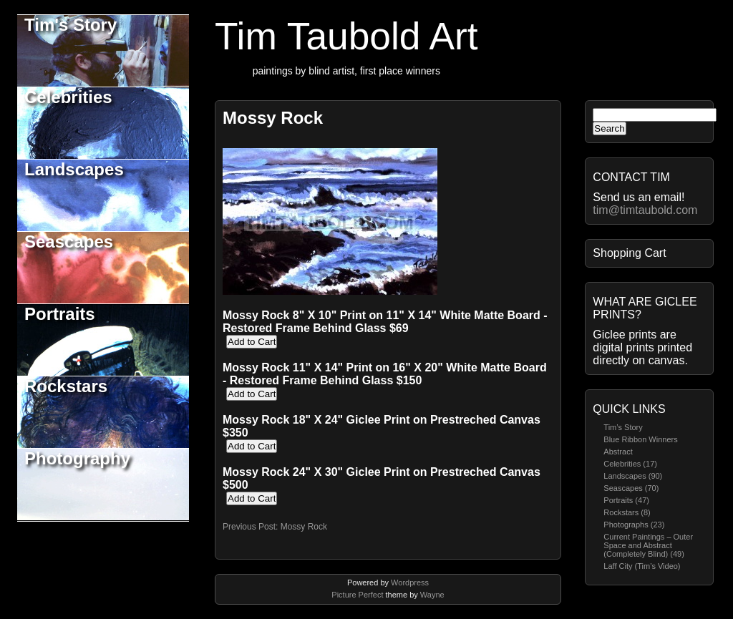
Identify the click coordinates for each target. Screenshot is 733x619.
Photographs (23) (633, 524)
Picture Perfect (357, 594)
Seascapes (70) (631, 488)
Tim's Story (70, 24)
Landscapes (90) (632, 476)
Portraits (59, 313)
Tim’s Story (622, 427)
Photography (77, 458)
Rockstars (65, 386)
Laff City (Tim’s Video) (641, 566)
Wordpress (410, 582)
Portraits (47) (626, 500)
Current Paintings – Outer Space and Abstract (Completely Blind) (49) (648, 545)
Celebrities (68, 97)
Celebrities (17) (630, 463)
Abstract (617, 451)
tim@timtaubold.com (645, 210)
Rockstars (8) (626, 512)
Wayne (432, 594)
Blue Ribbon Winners (640, 439)
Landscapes (74, 169)
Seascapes (68, 241)
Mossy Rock (273, 117)
